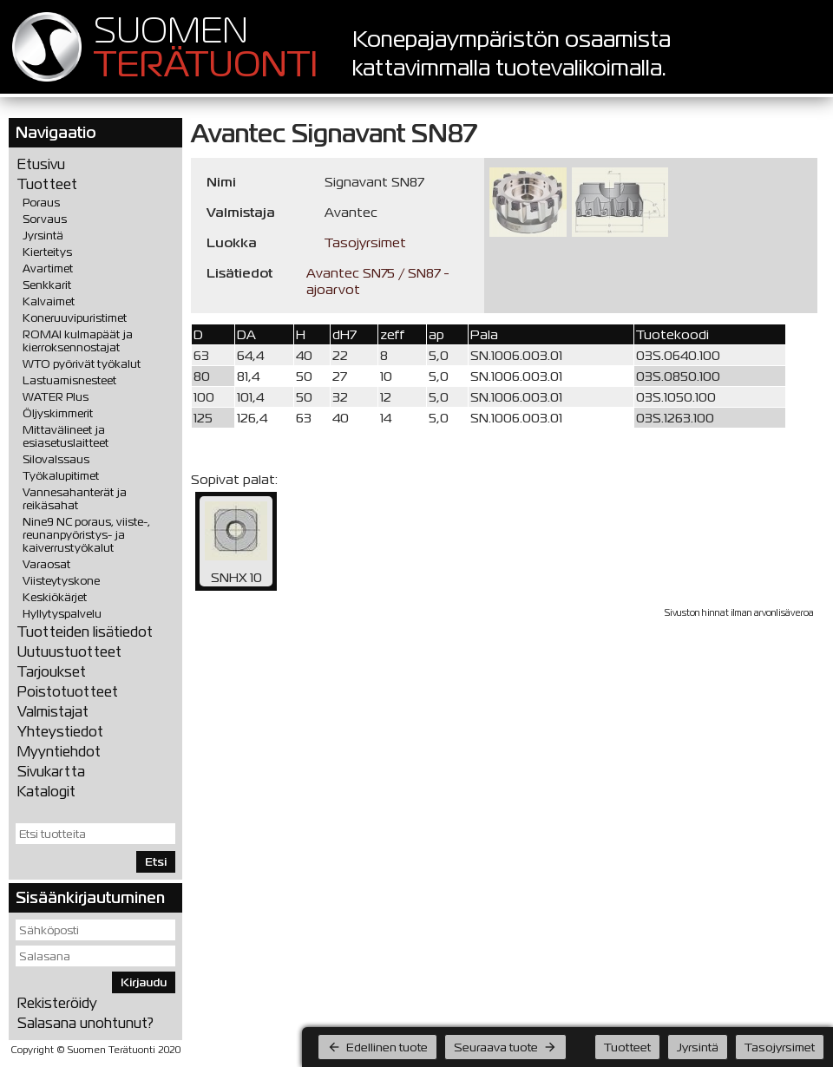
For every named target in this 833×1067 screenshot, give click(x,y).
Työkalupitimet (61, 475)
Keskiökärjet (55, 597)
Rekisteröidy (57, 1003)
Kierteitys (47, 252)
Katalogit (46, 791)
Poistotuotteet (67, 692)
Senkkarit (47, 284)
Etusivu (41, 164)
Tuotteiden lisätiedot (85, 632)
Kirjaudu (144, 982)
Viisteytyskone (61, 580)
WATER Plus (56, 396)
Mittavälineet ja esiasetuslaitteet (65, 436)
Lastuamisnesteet (69, 380)
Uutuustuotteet (69, 652)
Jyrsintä (43, 235)
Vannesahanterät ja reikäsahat (75, 499)
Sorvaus (45, 219)
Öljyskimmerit (58, 413)
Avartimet (48, 268)
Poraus (41, 202)
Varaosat (46, 564)
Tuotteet (47, 184)
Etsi (156, 861)
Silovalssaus (56, 459)
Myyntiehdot (59, 751)
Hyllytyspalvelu (62, 613)
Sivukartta (51, 771)
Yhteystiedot (60, 731)
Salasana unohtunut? (85, 1023)
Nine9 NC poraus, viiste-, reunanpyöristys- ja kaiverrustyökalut (86, 534)
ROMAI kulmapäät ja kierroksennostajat (78, 341)
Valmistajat (53, 712)
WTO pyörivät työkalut (82, 363)
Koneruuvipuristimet (75, 317)
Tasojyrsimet (365, 242)
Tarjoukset (51, 672)
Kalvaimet (49, 301)
